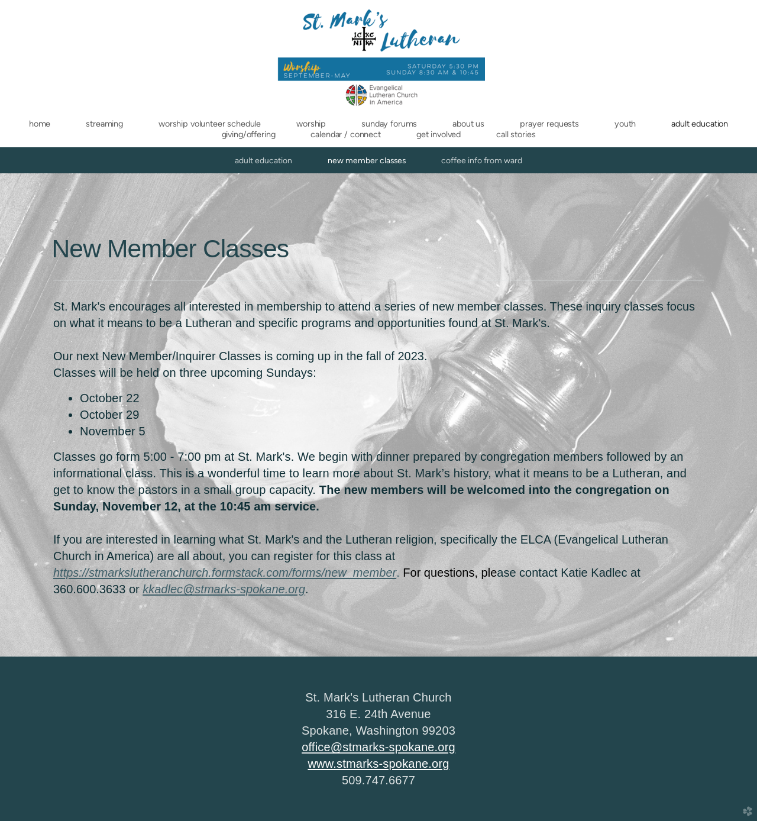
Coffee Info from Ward (481, 160)
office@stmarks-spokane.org (378, 747)
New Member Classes (367, 160)
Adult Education (263, 160)
